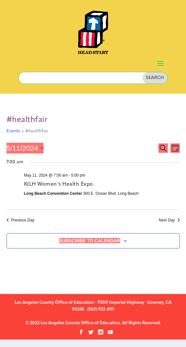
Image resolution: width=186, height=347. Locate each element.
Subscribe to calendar (89, 240)
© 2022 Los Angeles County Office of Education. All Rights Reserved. (93, 323)
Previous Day (20, 220)
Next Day (169, 220)
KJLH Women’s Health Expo (58, 184)
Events (13, 131)
